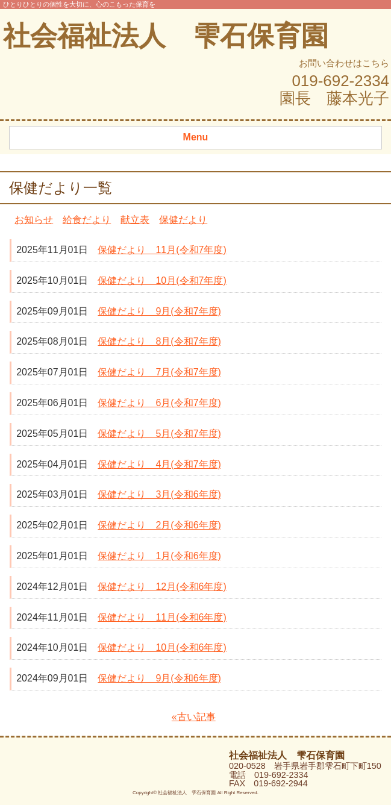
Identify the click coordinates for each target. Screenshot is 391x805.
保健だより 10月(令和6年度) (162, 647)
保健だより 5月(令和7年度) (159, 433)
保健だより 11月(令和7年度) (162, 250)
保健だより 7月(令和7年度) (159, 372)
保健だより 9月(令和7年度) (159, 311)
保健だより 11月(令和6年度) (162, 617)
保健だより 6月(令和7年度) (159, 403)
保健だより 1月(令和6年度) (159, 556)
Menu (195, 137)
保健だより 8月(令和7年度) (159, 341)
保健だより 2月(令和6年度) (159, 525)
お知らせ (33, 220)
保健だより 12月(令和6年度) (162, 586)
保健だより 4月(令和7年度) (159, 464)
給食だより (87, 220)
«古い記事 (194, 717)
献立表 (134, 220)
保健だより (183, 220)
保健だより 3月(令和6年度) (159, 494)
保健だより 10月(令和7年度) (162, 280)
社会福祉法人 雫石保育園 (165, 35)
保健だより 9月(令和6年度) (159, 678)
